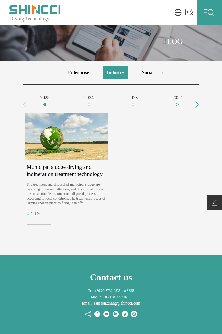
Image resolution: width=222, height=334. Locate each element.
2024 (89, 97)
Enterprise (78, 72)
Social (148, 72)
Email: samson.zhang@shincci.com (111, 303)
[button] (197, 104)
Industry (115, 72)
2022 (177, 97)
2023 (133, 97)
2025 (44, 97)
